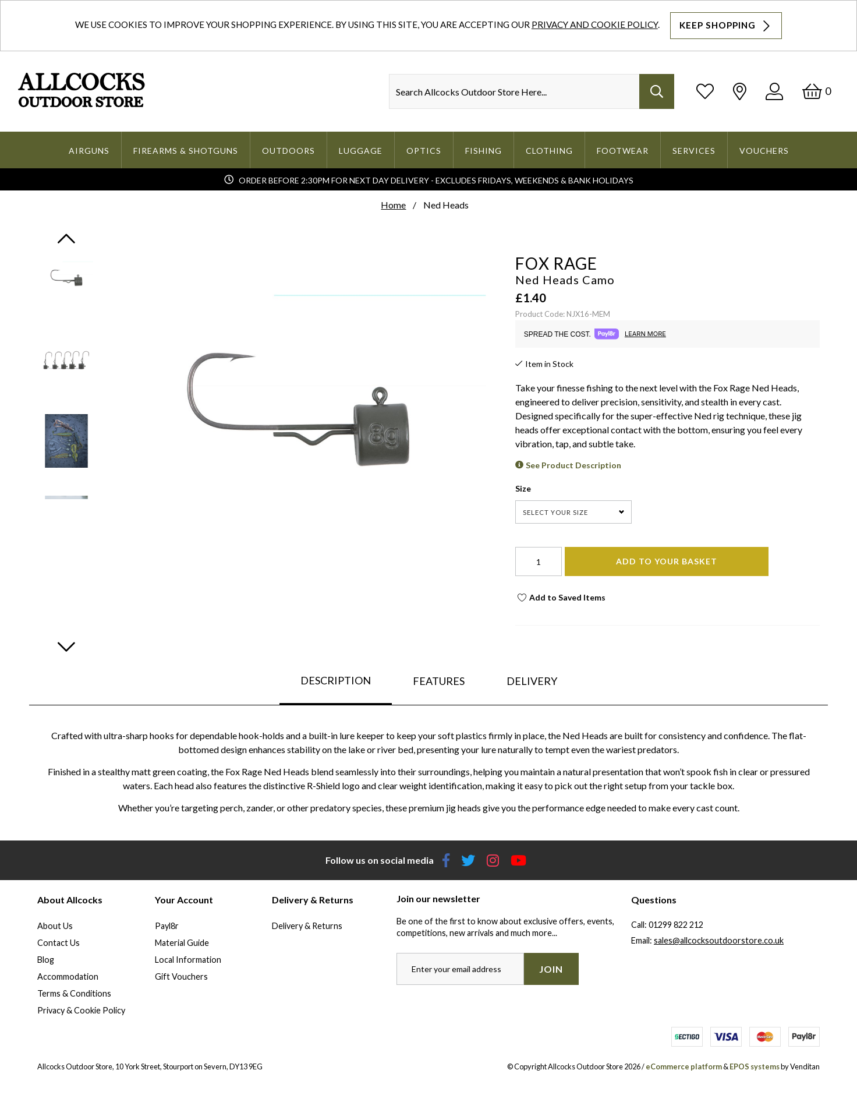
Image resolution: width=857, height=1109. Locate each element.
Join (551, 968)
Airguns (89, 151)
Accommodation (67, 976)
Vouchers (764, 151)
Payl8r (167, 926)
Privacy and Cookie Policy (595, 24)
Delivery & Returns (307, 926)
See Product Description (573, 465)
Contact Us (58, 943)
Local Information (188, 960)
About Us (55, 926)
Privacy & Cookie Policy (81, 1010)
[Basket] (816, 91)
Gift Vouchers (181, 976)
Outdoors (288, 151)
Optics (423, 151)
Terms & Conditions (74, 993)
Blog (45, 960)
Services (694, 151)
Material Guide (182, 943)
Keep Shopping (726, 25)
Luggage (361, 151)
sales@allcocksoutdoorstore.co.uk (719, 940)
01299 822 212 (676, 925)
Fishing (483, 151)
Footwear (623, 151)
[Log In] (774, 91)
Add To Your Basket (666, 561)
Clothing (549, 151)
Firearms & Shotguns (185, 151)
